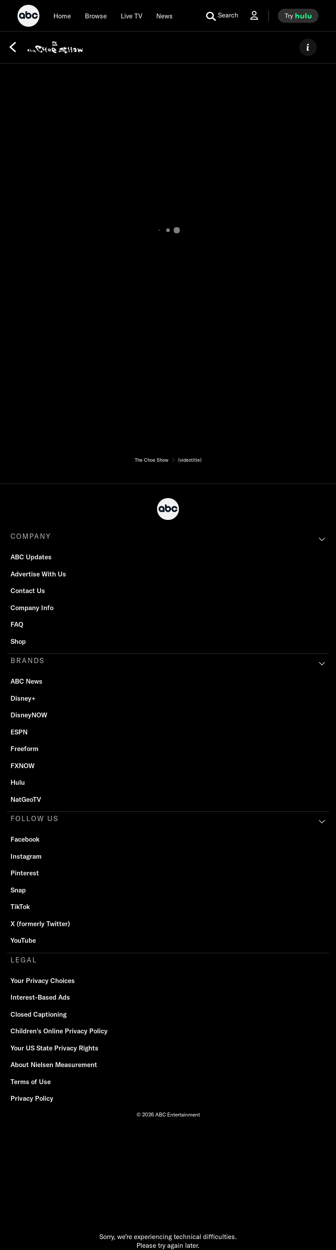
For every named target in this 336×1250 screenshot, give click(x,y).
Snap (18, 890)
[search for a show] (222, 15)
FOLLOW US (34, 818)
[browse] (96, 16)
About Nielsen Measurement (53, 1064)
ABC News (26, 681)
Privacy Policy (31, 1098)
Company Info (31, 608)
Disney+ (22, 698)
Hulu (17, 782)
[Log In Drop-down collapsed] (254, 15)
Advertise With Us (38, 574)
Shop (18, 641)
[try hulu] (298, 16)
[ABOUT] (308, 47)
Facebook (24, 839)
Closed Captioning (38, 1014)
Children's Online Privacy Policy (59, 1031)
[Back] (12, 47)
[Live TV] (131, 16)
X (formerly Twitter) (40, 924)
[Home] (62, 16)
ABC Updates (31, 557)
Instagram (26, 856)
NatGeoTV (25, 799)
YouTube (23, 940)
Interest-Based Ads (40, 997)
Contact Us (27, 590)
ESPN (19, 732)
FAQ (16, 624)
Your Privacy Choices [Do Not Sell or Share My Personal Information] (42, 980)
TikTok (20, 906)
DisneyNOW (28, 715)
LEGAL (23, 960)
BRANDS (27, 660)
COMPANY (30, 536)
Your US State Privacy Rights (54, 1048)
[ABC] (28, 17)
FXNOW (22, 766)
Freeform (24, 748)
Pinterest (24, 873)
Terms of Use (30, 1082)
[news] (164, 16)
